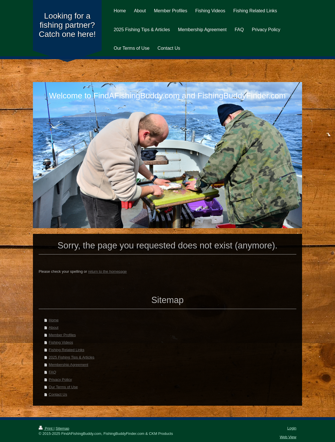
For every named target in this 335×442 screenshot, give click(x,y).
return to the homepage (107, 271)
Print (46, 428)
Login (291, 428)
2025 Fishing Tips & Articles (71, 357)
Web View (288, 437)
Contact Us (58, 394)
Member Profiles (62, 335)
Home (54, 320)
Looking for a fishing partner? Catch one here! (67, 25)
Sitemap (62, 428)
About (53, 327)
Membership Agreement (68, 365)
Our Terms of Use (63, 387)
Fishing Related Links (66, 350)
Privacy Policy (60, 379)
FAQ (52, 372)
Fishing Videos (61, 342)
